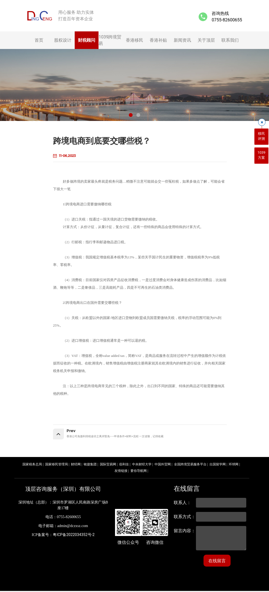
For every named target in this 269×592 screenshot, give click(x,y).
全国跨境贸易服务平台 (190, 465)
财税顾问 (86, 40)
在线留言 (217, 562)
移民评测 (261, 136)
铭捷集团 (90, 465)
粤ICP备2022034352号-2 (73, 536)
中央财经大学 (142, 465)
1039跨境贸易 (110, 40)
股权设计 (62, 40)
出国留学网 (217, 465)
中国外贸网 (163, 465)
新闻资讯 (182, 40)
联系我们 (230, 40)
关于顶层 (206, 40)
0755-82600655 (227, 19)
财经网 (76, 465)
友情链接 (120, 472)
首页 (39, 40)
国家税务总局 (32, 465)
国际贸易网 (108, 465)
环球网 (233, 465)
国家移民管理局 (56, 465)
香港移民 (134, 40)
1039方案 (261, 155)
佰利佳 (124, 465)
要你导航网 (138, 472)
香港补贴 (158, 40)
